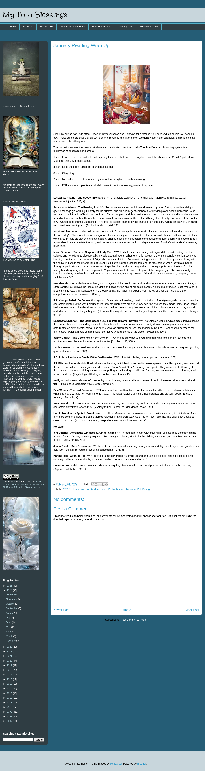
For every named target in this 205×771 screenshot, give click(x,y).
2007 (10, 721)
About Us (28, 26)
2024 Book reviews (73, 489)
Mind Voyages (125, 26)
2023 (10, 646)
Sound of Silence (149, 26)
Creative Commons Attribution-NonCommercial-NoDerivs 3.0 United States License (23, 484)
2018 (10, 670)
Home (13, 26)
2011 (10, 702)
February (11, 641)
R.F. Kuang (143, 489)
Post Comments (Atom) (134, 619)
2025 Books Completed (72, 26)
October (10, 603)
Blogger (141, 763)
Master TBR (46, 26)
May (8, 627)
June (9, 622)
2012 (10, 697)
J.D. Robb (112, 489)
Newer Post (61, 610)
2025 (10, 585)
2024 (10, 590)
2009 (10, 711)
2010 (10, 707)
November (12, 599)
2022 (10, 651)
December (12, 594)
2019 (10, 665)
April (9, 631)
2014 (10, 688)
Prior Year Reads (101, 26)
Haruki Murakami (95, 489)
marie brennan (127, 489)
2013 (10, 693)
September (12, 608)
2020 (10, 660)
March (9, 636)
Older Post (192, 610)
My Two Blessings (35, 15)
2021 (10, 656)
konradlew (116, 763)
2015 (10, 683)
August (10, 613)
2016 (10, 679)
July (8, 617)
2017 (10, 674)
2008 (10, 716)
